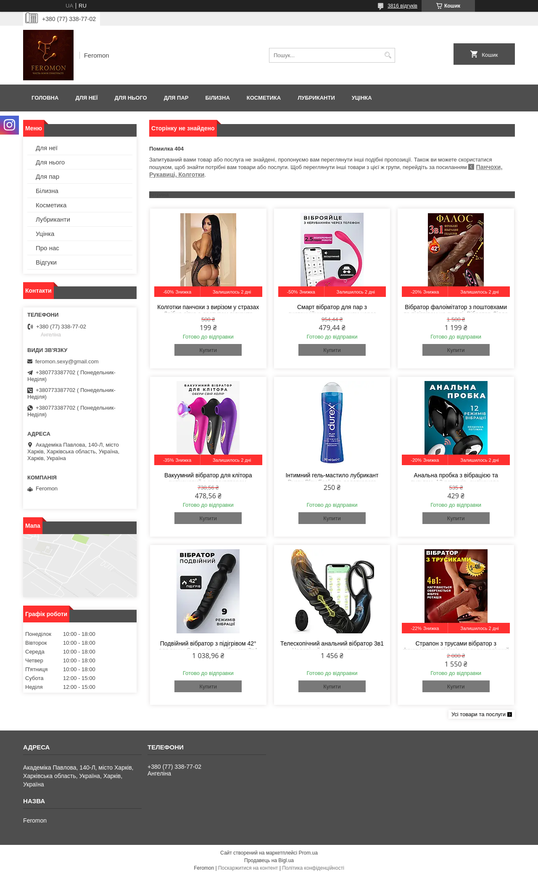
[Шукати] (387, 55)
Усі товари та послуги (478, 714)
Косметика (264, 98)
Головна (45, 98)
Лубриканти (316, 98)
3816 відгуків (402, 6)
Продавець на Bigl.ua (269, 860)
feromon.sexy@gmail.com (66, 361)
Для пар (176, 98)
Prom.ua (308, 853)
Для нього (130, 98)
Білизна (217, 98)
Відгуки (46, 262)
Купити (208, 350)
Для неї (86, 98)
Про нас (47, 247)
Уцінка (362, 98)
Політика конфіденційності (313, 868)
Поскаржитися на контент (248, 868)
